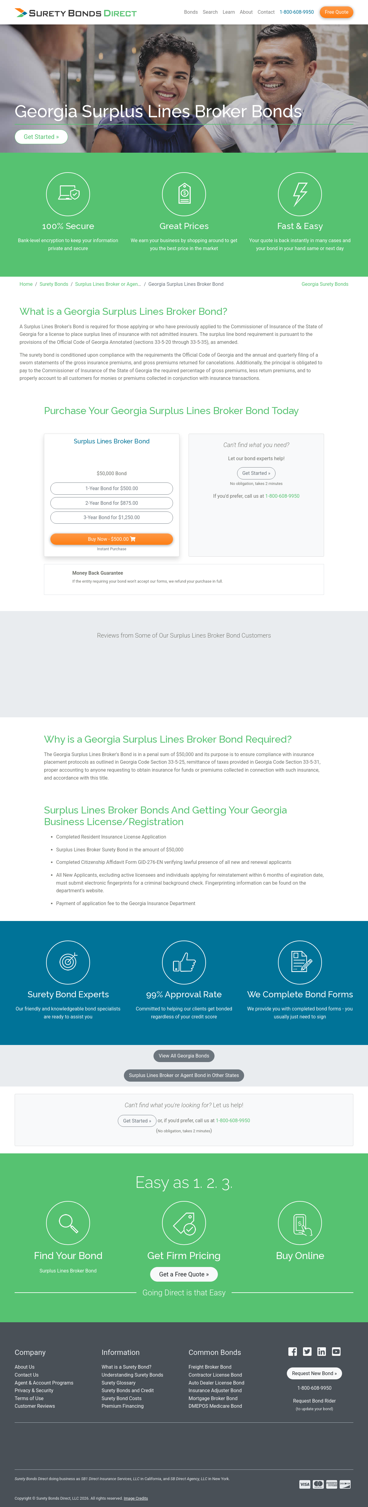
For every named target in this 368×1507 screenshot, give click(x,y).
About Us (24, 1367)
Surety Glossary (118, 1383)
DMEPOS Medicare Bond (215, 1406)
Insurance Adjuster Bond (215, 1390)
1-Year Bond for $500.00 (111, 488)
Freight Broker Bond (210, 1367)
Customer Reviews (35, 1406)
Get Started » (41, 136)
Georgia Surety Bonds (325, 284)
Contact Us (27, 1375)
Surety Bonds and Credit (128, 1390)
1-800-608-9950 (297, 12)
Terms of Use (29, 1398)
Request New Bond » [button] (314, 1373)
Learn (229, 12)
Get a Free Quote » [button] (184, 1274)
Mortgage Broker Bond (213, 1398)
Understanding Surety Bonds (132, 1375)
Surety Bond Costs (122, 1398)
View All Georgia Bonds (184, 1056)
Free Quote (336, 12)
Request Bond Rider (314, 1401)
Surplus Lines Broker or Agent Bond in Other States (184, 1075)
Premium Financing (123, 1406)
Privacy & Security (34, 1390)
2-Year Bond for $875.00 (111, 503)
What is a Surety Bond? (126, 1367)
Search (210, 12)
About (246, 12)
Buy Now (111, 539)
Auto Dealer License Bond (216, 1383)
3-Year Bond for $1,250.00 (112, 517)
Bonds (191, 12)
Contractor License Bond (215, 1375)
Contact (266, 12)
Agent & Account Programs (44, 1383)
